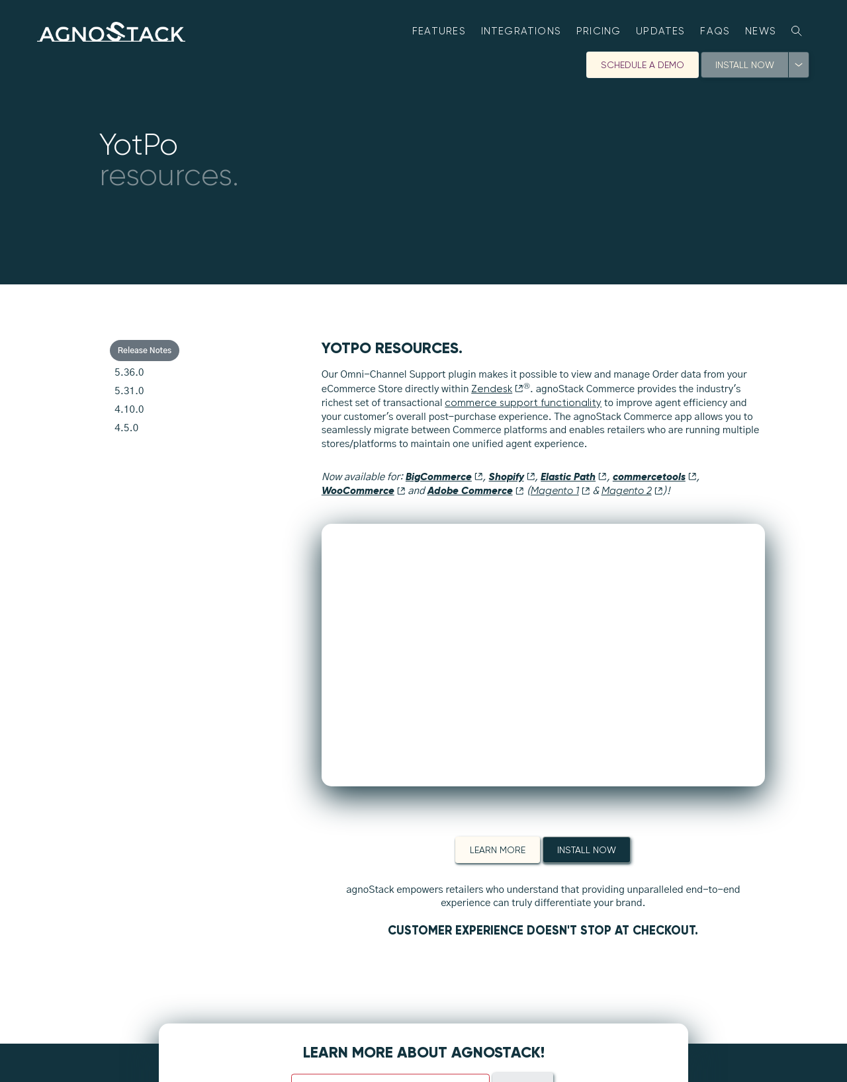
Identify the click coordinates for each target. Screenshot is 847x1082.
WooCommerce (364, 490)
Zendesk (497, 389)
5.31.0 (129, 391)
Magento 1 (560, 491)
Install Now (744, 65)
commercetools (655, 476)
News (760, 31)
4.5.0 (126, 428)
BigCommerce (444, 476)
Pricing (598, 31)
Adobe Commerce (475, 490)
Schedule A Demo (642, 65)
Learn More (497, 850)
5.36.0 (129, 373)
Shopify (512, 476)
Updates (661, 31)
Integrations (521, 31)
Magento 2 (632, 491)
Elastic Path (574, 476)
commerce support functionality (523, 403)
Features (439, 31)
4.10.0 (129, 410)
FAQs (715, 31)
